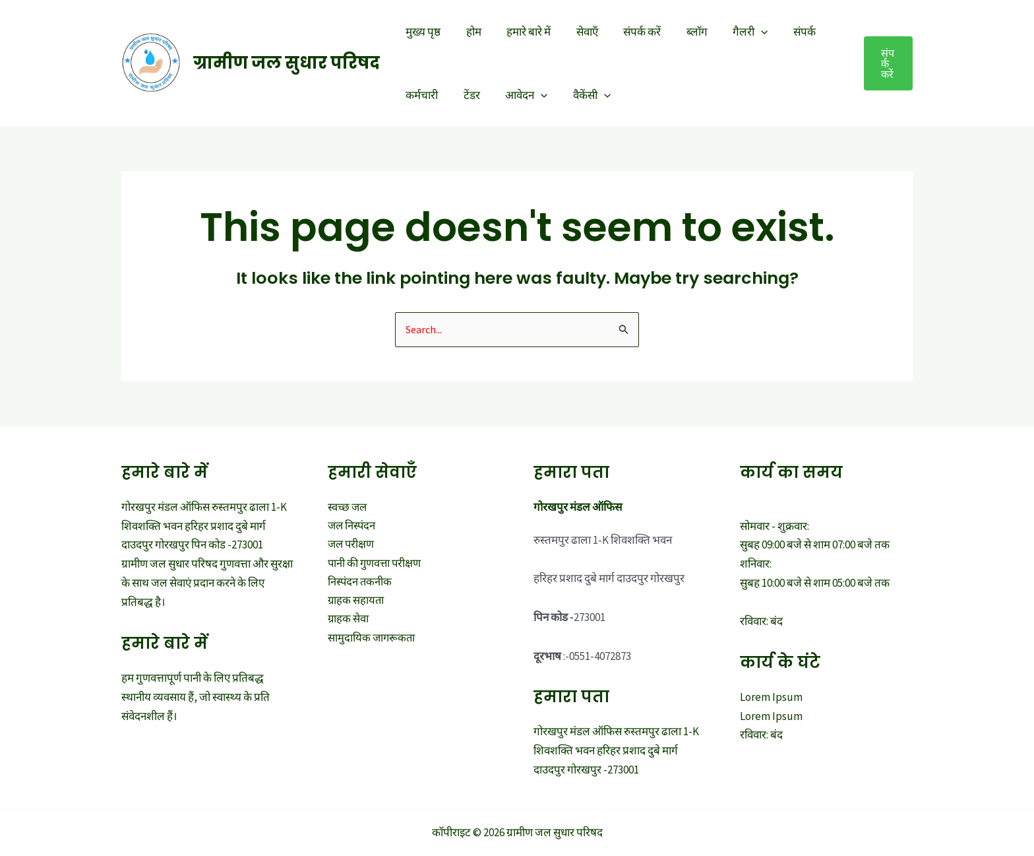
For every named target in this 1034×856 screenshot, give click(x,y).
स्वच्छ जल (348, 507)
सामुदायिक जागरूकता (372, 641)
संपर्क (782, 31)
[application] (741, 31)
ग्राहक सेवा (348, 621)
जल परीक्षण (352, 546)
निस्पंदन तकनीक (361, 583)
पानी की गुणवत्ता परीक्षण (375, 565)
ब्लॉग (680, 31)
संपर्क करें (629, 31)
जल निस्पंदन (353, 526)
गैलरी (731, 31)
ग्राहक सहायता (356, 602)
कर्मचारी (420, 95)
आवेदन (519, 95)
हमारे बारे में (521, 31)
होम (469, 31)
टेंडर (467, 95)
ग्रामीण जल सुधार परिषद (286, 63)
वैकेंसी (581, 95)
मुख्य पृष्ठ (421, 31)
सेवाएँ (577, 31)
